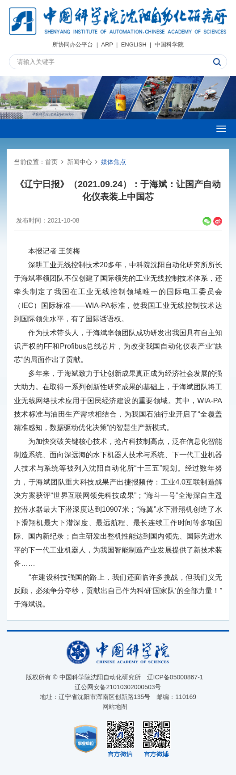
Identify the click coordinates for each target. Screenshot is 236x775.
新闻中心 (79, 161)
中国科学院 (169, 44)
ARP (107, 44)
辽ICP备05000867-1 (175, 677)
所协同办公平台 (72, 44)
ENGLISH (134, 44)
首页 (51, 161)
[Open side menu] (221, 129)
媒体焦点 (113, 161)
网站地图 (114, 706)
